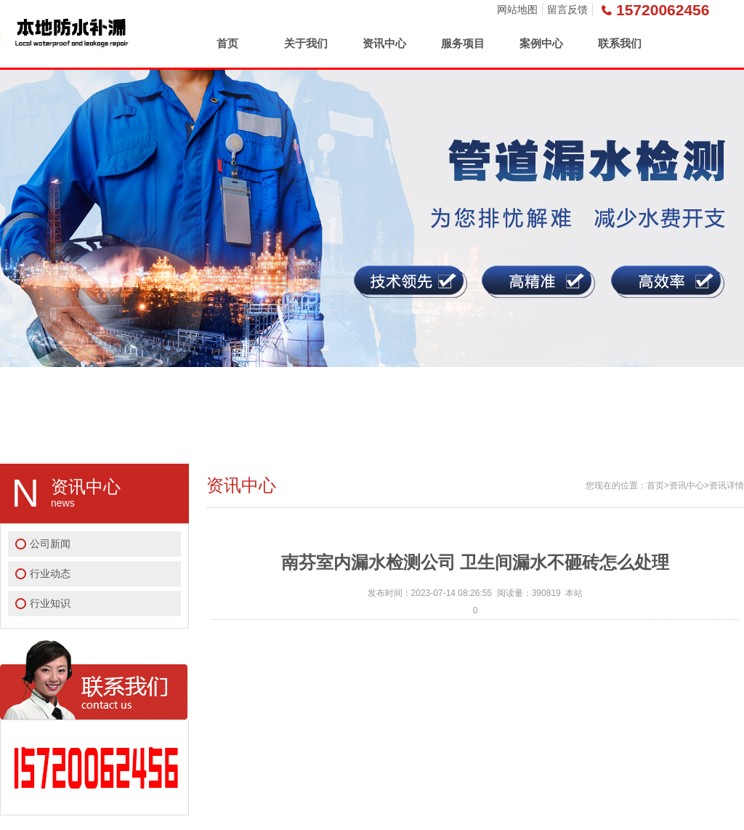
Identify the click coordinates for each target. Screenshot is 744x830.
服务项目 (463, 43)
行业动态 (50, 573)
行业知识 (50, 603)
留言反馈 (567, 9)
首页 (227, 43)
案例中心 (541, 43)
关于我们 (306, 43)
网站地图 (517, 9)
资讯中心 (384, 43)
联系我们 (620, 43)
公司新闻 (50, 543)
